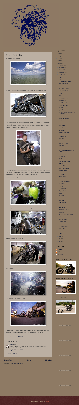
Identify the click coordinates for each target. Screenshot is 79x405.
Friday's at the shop (63, 105)
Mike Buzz (61, 179)
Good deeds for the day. (64, 161)
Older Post (48, 360)
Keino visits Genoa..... (64, 83)
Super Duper (62, 183)
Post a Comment (12, 353)
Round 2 (61, 163)
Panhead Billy (62, 166)
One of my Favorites (64, 118)
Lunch (60, 120)
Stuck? (60, 158)
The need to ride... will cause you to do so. (66, 135)
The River (61, 107)
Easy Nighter (62, 130)
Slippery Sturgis (62, 190)
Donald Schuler (62, 127)
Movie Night (61, 186)
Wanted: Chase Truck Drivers (66, 214)
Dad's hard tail (62, 202)
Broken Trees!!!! (62, 176)
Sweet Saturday (62, 100)
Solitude (61, 216)
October (61, 70)
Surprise (61, 79)
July (60, 77)
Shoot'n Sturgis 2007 (64, 168)
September (62, 72)
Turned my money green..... (65, 81)
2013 (59, 53)
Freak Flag (61, 138)
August (61, 74)
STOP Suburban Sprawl (64, 181)
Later (60, 141)
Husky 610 (61, 205)
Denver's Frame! (63, 170)
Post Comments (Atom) (17, 363)
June (60, 236)
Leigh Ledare (62, 207)
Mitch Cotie (60, 254)
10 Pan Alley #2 (62, 188)
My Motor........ (62, 233)
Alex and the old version (64, 132)
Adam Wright (62, 125)
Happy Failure (62, 228)
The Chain (61, 195)
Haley (11, 344)
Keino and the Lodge (64, 88)
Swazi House (62, 86)
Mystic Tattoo (62, 110)
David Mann (61, 145)
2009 (59, 63)
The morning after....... (64, 226)
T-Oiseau (61, 231)
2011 (59, 58)
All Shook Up (62, 95)
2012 (59, 56)
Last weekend (62, 212)
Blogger (47, 401)
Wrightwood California (64, 209)
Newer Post (8, 360)
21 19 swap (61, 200)
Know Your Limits (63, 219)
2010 (59, 60)
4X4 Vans (61, 148)
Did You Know (62, 198)
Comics (60, 224)
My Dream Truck (63, 154)
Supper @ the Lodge (64, 143)
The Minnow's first (63, 98)
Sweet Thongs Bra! (63, 103)
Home (29, 360)
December (61, 65)
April (60, 241)
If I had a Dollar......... (64, 221)
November (61, 67)
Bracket (60, 193)
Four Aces (61, 123)
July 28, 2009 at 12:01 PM (16, 350)
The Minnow (62, 156)
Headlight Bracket (63, 116)
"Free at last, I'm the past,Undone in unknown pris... (65, 92)
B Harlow (60, 249)
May (60, 238)
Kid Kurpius (60, 252)
